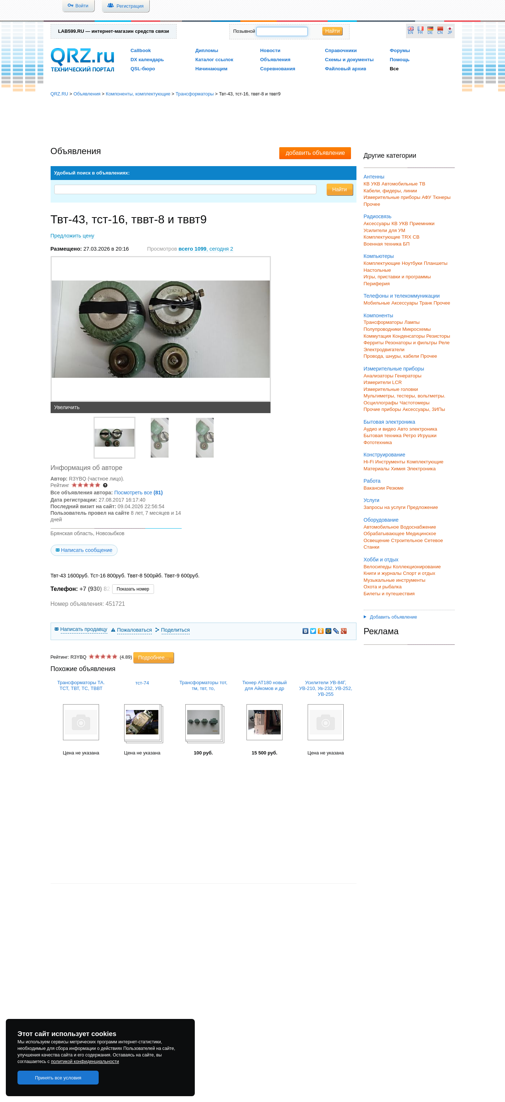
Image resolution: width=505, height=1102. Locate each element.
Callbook (141, 50)
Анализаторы (379, 376)
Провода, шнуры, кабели (391, 356)
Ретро (409, 435)
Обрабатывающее (384, 533)
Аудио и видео (380, 429)
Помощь (400, 59)
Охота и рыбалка (383, 586)
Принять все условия (58, 1078)
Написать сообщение (86, 550)
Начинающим (212, 68)
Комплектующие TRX (387, 237)
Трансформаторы (194, 94)
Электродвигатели (384, 349)
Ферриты (374, 342)
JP (450, 33)
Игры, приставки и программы (397, 276)
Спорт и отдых (419, 573)
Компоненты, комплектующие (138, 94)
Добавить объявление (390, 617)
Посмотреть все (138, 492)
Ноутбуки (412, 263)
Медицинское (421, 533)
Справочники (341, 50)
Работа (372, 481)
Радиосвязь (378, 216)
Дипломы (207, 50)
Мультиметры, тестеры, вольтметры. (405, 396)
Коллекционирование (417, 566)
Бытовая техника (383, 435)
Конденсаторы (408, 336)
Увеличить (67, 407)
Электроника (421, 468)
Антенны (374, 177)
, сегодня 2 (205, 249)
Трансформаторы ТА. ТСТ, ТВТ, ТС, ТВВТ (81, 685)
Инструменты (390, 461)
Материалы (377, 468)
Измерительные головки (391, 389)
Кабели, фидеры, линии (390, 190)
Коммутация (377, 336)
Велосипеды (378, 566)
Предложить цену (72, 236)
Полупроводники (382, 329)
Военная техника (383, 244)
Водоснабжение (418, 527)
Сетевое (433, 540)
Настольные (377, 270)
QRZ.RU (59, 94)
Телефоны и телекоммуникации (402, 296)
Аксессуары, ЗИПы (424, 409)
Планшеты (435, 263)
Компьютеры (379, 256)
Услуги (371, 500)
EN (410, 33)
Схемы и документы (349, 59)
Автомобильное (381, 527)
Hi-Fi (369, 461)
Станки (371, 547)
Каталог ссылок (214, 59)
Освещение (377, 540)
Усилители (375, 230)
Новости (270, 50)
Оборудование (381, 520)
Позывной (244, 31)
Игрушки (427, 435)
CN (440, 33)
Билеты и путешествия (389, 593)
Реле (444, 342)
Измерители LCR (383, 382)
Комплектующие (382, 263)
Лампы (412, 322)
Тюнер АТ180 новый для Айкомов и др (264, 685)
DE (430, 33)
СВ (416, 237)
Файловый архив (345, 68)
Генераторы (408, 376)
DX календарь (147, 59)
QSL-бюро (143, 68)
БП (406, 244)
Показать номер (133, 589)
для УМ (396, 230)
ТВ (422, 184)
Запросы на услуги (385, 507)
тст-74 (142, 683)
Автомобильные (400, 184)
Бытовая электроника (389, 422)
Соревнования (278, 68)
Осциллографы (381, 402)
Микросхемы (416, 329)
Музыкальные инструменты (395, 580)
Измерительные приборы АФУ (397, 197)
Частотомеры (414, 402)
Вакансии (374, 488)
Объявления (275, 59)
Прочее (372, 204)
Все (394, 68)
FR (420, 33)
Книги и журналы (383, 573)
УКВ (375, 184)
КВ (367, 184)
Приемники (422, 223)
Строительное (407, 540)
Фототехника (378, 442)
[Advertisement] (252, 122)
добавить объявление (315, 153)
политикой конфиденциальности (85, 1061)
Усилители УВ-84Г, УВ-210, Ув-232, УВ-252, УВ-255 (325, 688)
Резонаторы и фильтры (411, 342)
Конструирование (385, 455)
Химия (398, 468)
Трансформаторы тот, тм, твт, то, (203, 685)
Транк (425, 303)
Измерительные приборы (394, 369)
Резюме (395, 488)
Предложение (422, 507)
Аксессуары (377, 223)
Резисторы (438, 336)
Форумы (400, 50)
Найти (332, 31)
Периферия (377, 283)
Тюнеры (442, 197)
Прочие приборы (382, 409)
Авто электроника (417, 429)
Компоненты (378, 315)
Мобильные (377, 303)
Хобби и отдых (381, 559)
